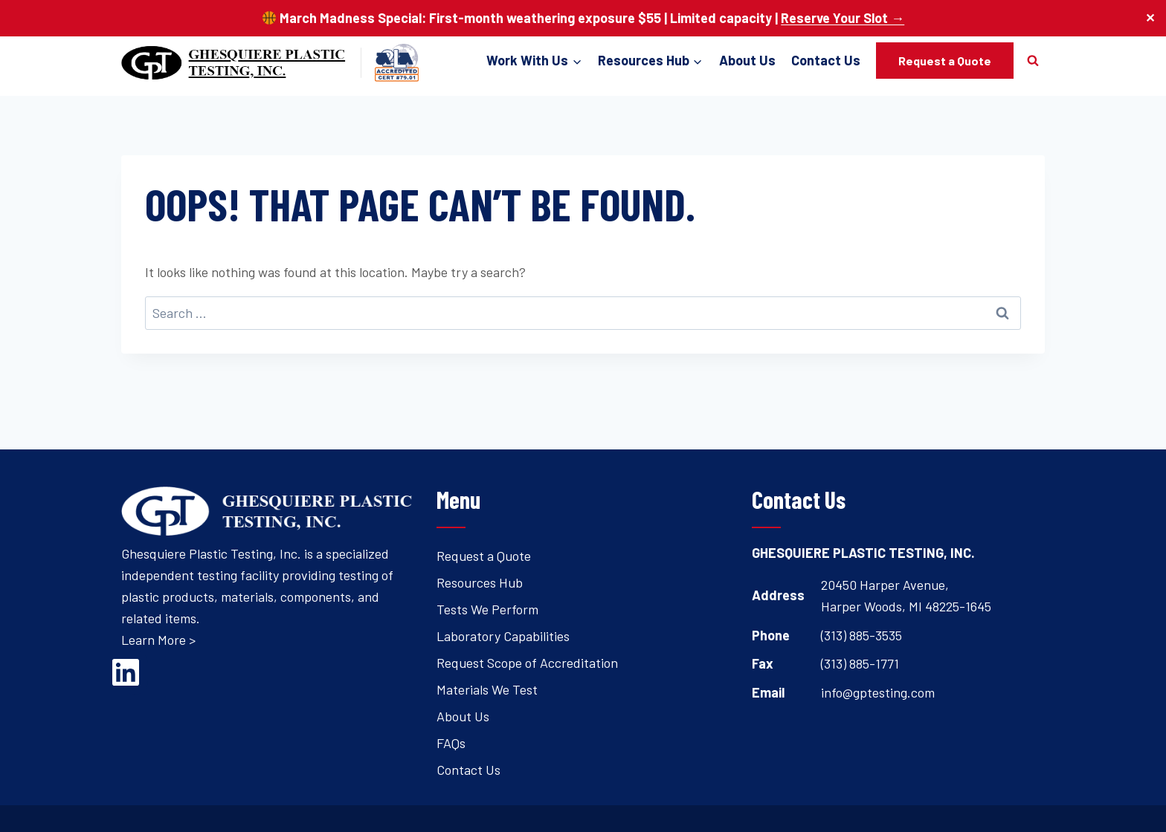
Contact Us (825, 60)
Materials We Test (487, 689)
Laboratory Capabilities (503, 636)
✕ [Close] (1150, 18)
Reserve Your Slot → (842, 18)
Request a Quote (944, 60)
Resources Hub (480, 582)
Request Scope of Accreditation (527, 662)
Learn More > (158, 639)
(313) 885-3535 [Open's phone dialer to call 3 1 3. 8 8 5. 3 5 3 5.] (861, 635)
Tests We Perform (487, 609)
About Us (747, 60)
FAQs (451, 743)
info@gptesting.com (878, 692)
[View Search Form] (1033, 60)
